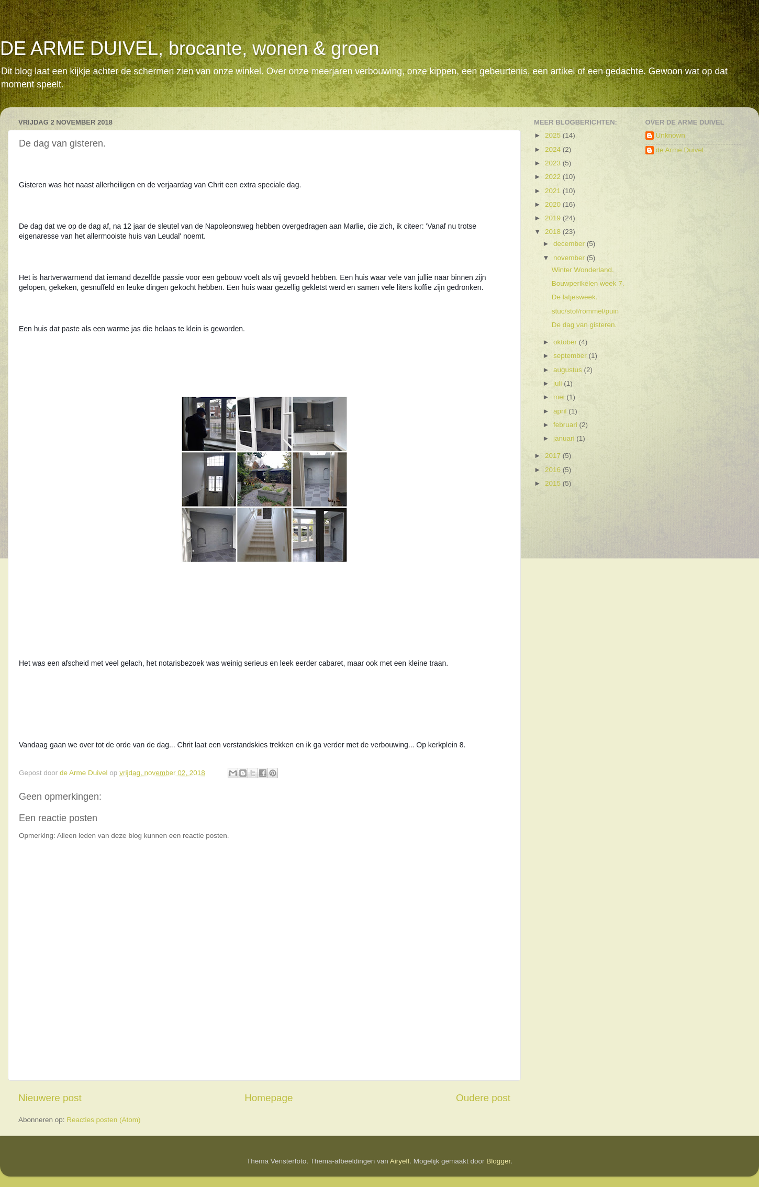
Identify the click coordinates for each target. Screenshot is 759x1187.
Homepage (268, 1097)
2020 (554, 204)
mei (560, 397)
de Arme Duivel (680, 150)
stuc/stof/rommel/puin (585, 311)
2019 (554, 218)
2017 (554, 456)
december (570, 244)
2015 (554, 483)
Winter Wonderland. (583, 270)
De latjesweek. (575, 297)
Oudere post (483, 1097)
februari (566, 425)
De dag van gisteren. (584, 325)
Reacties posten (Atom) (103, 1120)
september (571, 356)
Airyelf (400, 1161)
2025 (554, 135)
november (570, 258)
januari (564, 438)
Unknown (670, 135)
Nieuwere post (50, 1097)
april (560, 411)
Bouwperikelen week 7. (588, 283)
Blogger (498, 1161)
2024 (554, 149)
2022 (554, 177)
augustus (568, 370)
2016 (554, 470)
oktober (566, 342)
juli (558, 383)
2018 (554, 232)
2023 (554, 163)
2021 (554, 191)
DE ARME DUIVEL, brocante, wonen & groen (189, 48)
